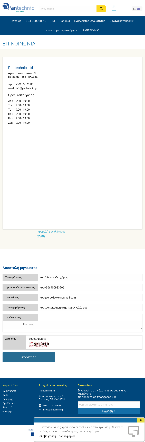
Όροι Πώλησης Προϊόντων (9, 399)
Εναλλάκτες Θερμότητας (89, 21)
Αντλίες (16, 21)
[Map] (72, 182)
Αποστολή (28, 357)
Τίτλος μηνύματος (15, 307)
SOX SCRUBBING (36, 21)
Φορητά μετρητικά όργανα (62, 30)
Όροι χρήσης (9, 391)
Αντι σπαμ (10, 338)
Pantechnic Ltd (47, 390)
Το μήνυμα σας (13, 317)
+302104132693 (25, 84)
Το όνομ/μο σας (13, 277)
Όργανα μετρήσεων (121, 21)
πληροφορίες (67, 436)
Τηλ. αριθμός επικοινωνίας (20, 287)
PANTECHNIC (91, 30)
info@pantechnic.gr (26, 88)
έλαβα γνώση (48, 436)
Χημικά (65, 21)
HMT (54, 21)
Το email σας (12, 297)
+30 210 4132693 (50, 405)
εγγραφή (108, 410)
